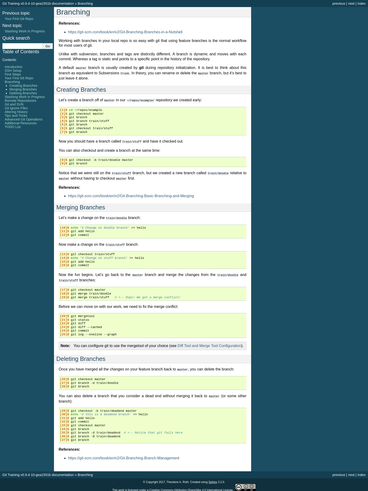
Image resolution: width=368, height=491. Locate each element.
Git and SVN (14, 104)
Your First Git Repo (19, 19)
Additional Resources (21, 123)
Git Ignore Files (16, 108)
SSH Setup (13, 70)
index (362, 3)
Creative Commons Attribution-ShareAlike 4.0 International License (191, 487)
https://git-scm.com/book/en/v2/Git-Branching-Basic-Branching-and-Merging (131, 194)
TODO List (13, 127)
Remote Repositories (20, 100)
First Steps (13, 74)
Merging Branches (23, 89)
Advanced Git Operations (23, 119)
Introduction (13, 67)
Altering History (16, 112)
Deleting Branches (23, 93)
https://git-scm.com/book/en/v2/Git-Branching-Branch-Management (123, 455)
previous (338, 3)
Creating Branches (23, 85)
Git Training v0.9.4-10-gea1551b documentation (38, 3)
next (351, 3)
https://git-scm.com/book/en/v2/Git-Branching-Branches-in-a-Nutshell (125, 32)
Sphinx (212, 479)
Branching (85, 3)
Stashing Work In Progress (25, 31)
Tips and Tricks (16, 115)
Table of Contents (20, 51)
